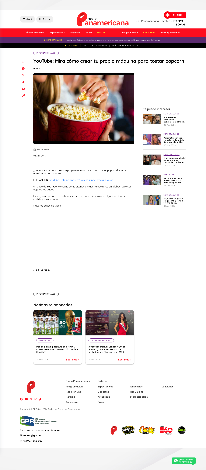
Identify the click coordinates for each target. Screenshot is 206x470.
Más (99, 32)
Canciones (167, 386)
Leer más (72, 359)
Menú (27, 19)
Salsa (89, 32)
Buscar (44, 19)
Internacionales (46, 53)
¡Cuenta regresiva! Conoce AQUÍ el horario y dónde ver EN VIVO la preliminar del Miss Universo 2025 (106, 349)
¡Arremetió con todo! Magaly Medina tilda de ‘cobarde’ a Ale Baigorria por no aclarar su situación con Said (174, 140)
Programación (130, 32)
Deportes (75, 32)
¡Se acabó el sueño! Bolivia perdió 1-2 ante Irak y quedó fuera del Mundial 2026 (173, 180)
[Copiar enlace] (23, 95)
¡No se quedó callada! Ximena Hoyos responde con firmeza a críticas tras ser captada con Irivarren (175, 160)
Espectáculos (57, 32)
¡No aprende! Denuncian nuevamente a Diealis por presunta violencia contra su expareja (174, 120)
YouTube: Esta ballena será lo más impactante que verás (82, 180)
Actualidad (104, 396)
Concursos (149, 32)
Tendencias (136, 386)
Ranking (70, 396)
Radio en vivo (74, 391)
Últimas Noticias (35, 32)
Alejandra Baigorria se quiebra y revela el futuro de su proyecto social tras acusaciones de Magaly (174, 201)
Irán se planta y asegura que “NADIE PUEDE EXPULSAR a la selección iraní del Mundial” (57, 349)
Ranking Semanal (170, 32)
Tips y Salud (136, 391)
